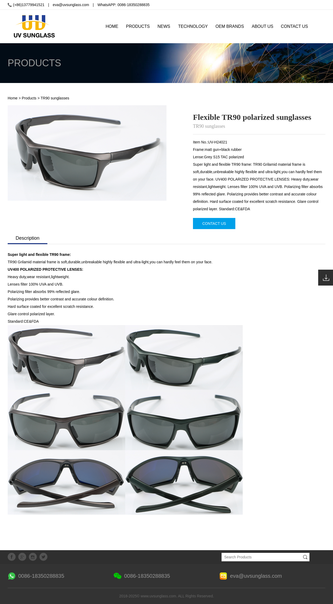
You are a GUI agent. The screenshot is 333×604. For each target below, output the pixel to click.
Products (29, 98)
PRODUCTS (138, 26)
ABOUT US (262, 26)
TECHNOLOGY (193, 26)
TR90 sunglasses (54, 98)
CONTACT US (294, 26)
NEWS (164, 26)
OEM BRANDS (229, 26)
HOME (112, 26)
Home (12, 98)
